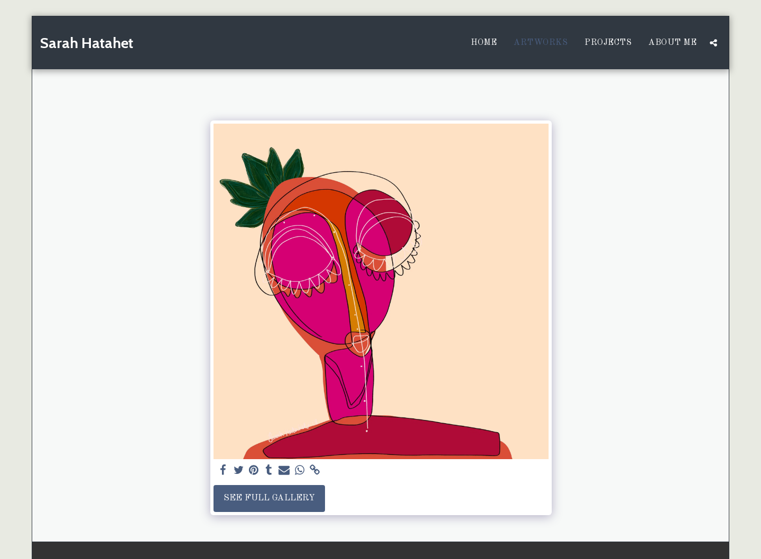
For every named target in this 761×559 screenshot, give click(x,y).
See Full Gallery (269, 497)
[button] (713, 43)
